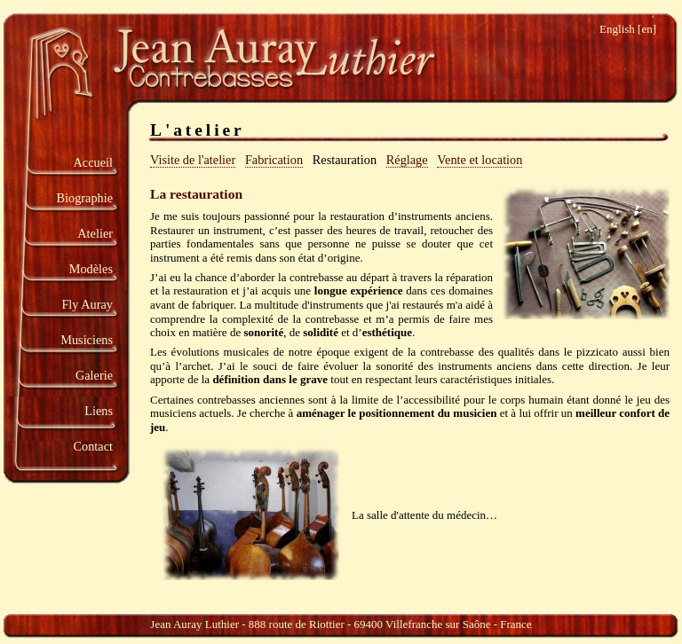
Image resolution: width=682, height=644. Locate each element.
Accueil (93, 162)
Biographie (84, 198)
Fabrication (274, 160)
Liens (98, 411)
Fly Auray (87, 304)
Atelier (95, 233)
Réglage (407, 160)
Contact (93, 446)
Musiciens (86, 340)
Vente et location (479, 160)
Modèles (91, 269)
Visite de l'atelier (192, 160)
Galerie (94, 375)
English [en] (627, 28)
